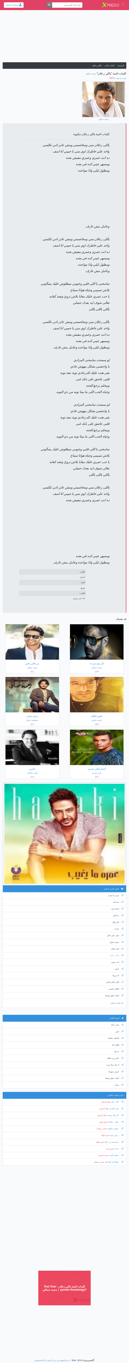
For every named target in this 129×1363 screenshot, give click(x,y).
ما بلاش (118, 915)
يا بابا (118, 1149)
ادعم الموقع (65, 1360)
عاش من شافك (115, 1058)
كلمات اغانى (109, 65)
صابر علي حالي (115, 935)
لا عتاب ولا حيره (114, 1065)
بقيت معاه (117, 1025)
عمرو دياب (110, 1149)
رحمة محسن (103, 1155)
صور (119, 1031)
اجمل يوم (117, 909)
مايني (119, 969)
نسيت (118, 929)
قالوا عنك (117, 1045)
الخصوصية (39, 1360)
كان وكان (117, 922)
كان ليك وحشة (114, 1115)
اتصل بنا (48, 1360)
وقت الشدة (116, 1108)
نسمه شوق (116, 942)
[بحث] (49, 5)
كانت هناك (117, 949)
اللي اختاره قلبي (114, 982)
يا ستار (118, 1051)
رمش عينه (116, 1135)
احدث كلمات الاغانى (115, 1095)
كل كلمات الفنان (116, 1003)
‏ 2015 (112, 78)
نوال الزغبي (106, 1102)
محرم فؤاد (105, 1135)
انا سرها (118, 975)
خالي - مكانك (115, 1122)
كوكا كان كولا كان (113, 1162)
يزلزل (118, 1085)
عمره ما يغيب (120, 78)
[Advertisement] (64, 37)
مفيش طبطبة (115, 1128)
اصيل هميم (103, 1122)
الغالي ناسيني (116, 989)
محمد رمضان (101, 1128)
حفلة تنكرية (116, 1155)
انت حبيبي (117, 962)
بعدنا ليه (118, 902)
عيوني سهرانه (115, 1071)
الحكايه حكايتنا (115, 1038)
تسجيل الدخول (14, 5)
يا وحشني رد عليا (114, 1142)
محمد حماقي (91, 74)
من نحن (56, 1360)
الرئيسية (120, 65)
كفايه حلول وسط (114, 995)
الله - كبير (117, 1102)
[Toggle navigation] (123, 4)
